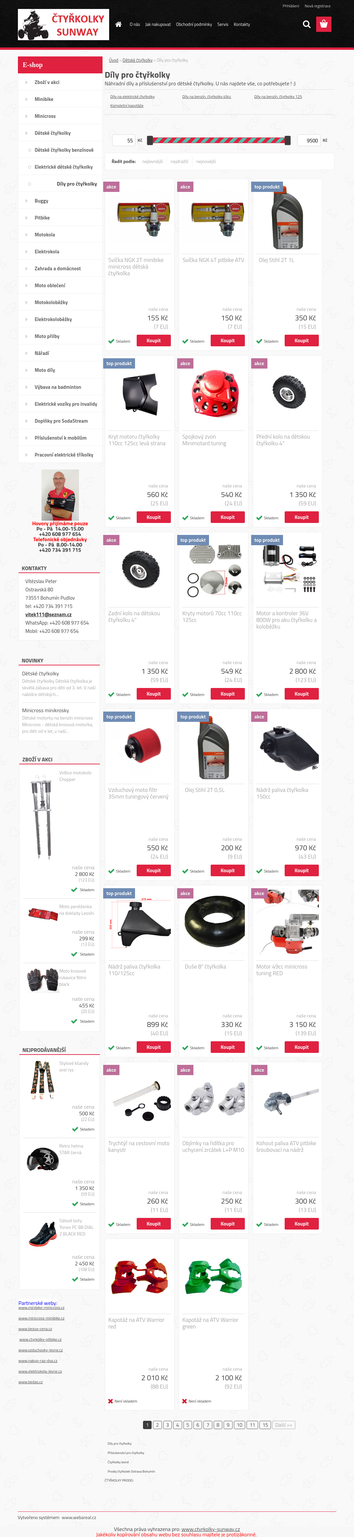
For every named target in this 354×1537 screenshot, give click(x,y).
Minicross (45, 116)
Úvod (113, 60)
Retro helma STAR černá (71, 1149)
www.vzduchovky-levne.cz (41, 1350)
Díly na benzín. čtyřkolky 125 (278, 96)
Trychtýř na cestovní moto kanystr (139, 1146)
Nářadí (42, 353)
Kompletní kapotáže (127, 105)
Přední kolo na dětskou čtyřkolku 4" (283, 440)
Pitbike (42, 217)
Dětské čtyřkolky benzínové (64, 150)
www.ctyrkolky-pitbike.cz (40, 1339)
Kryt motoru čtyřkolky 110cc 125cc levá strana (137, 440)
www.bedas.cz (31, 1382)
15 (265, 1425)
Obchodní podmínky (194, 24)
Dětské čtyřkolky (53, 133)
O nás (135, 24)
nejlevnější (152, 161)
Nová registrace (317, 6)
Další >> (283, 1425)
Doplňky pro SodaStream (61, 421)
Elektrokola (47, 251)
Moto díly (45, 370)
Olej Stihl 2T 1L (276, 260)
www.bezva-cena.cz (35, 1328)
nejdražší (179, 161)
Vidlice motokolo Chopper (75, 776)
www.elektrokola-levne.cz (40, 1371)
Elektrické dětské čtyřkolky (64, 167)
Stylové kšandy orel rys (74, 1066)
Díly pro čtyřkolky (77, 184)
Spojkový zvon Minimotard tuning (204, 440)
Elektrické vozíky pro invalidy (66, 404)
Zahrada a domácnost (58, 268)
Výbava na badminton (58, 387)
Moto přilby (47, 336)
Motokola (45, 234)
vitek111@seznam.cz (49, 614)
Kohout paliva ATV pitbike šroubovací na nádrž (286, 1146)
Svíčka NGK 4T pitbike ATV (213, 260)
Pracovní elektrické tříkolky (64, 455)
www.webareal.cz (79, 1517)
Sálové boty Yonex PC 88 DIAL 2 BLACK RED (76, 1227)
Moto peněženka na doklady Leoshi (76, 909)
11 (252, 1425)
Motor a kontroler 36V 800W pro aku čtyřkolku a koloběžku (286, 620)
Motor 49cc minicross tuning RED (282, 970)
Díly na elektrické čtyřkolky (132, 96)
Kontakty (242, 24)
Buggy (41, 201)
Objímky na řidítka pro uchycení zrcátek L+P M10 (213, 1146)
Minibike (44, 99)
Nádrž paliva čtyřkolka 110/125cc (134, 970)
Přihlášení (291, 6)
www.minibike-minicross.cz (42, 1307)
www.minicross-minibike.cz (42, 1318)
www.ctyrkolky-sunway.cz (210, 1529)
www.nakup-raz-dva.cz (38, 1360)
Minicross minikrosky (45, 710)
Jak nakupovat (158, 24)
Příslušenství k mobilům (61, 438)
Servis (222, 24)
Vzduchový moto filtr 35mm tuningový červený (138, 793)
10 (240, 1425)
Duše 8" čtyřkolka (205, 966)
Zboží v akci (47, 82)
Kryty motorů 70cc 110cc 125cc (212, 616)
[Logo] (63, 24)
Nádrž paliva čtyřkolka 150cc (282, 793)
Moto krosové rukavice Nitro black (72, 977)
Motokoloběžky (51, 302)
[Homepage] (117, 24)
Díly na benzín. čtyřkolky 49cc (206, 96)
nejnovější (206, 161)
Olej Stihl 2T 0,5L (205, 790)
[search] (306, 24)
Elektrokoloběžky (53, 319)
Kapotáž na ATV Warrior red (136, 1323)
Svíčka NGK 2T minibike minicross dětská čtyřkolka (136, 267)
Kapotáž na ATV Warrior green (210, 1323)
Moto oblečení (50, 285)
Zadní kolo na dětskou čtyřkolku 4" (134, 616)
